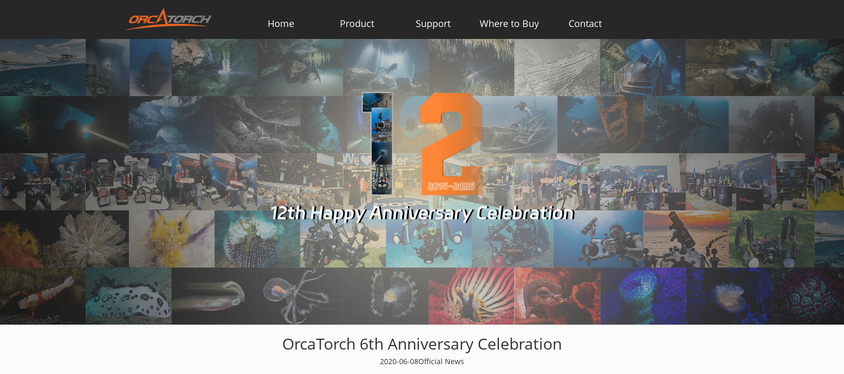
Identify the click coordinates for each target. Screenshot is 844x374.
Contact (585, 23)
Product (357, 23)
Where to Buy (509, 23)
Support (433, 23)
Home (281, 23)
